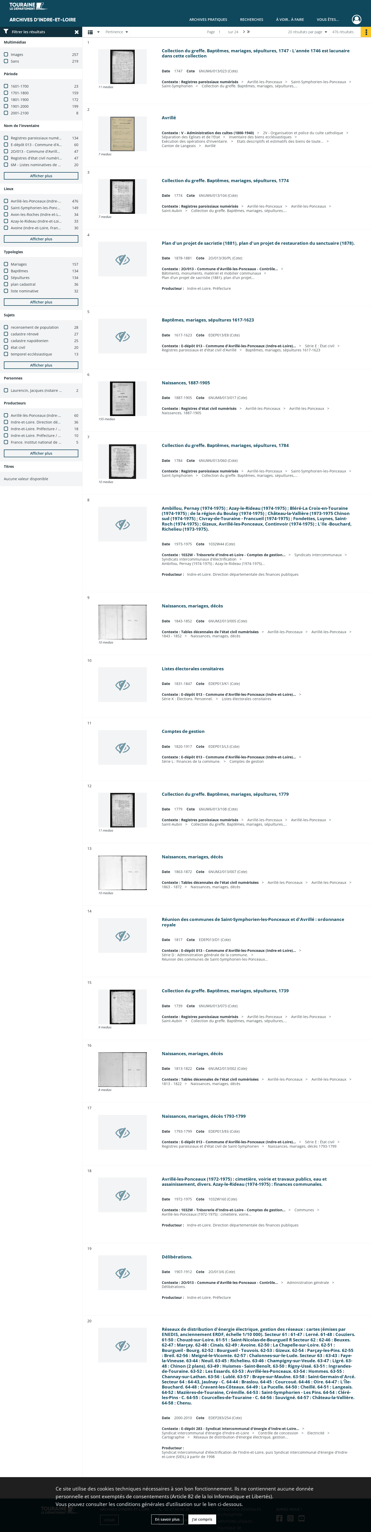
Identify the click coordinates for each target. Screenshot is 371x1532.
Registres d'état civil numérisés (38, 158)
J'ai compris (202, 1519)
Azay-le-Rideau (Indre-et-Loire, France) (44, 221)
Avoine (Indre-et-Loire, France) (37, 227)
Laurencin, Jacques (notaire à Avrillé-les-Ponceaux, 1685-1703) (64, 390)
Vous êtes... (328, 19)
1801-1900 (20, 99)
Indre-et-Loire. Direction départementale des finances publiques (66, 422)
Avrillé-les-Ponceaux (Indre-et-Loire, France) (48, 201)
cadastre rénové (25, 334)
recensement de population (35, 327)
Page (211, 31)
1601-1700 (20, 86)
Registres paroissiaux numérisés (39, 138)
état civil (18, 347)
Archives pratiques (208, 19)
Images (17, 54)
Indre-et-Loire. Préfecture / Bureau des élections (52, 428)
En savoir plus (167, 1519)
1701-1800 (20, 92)
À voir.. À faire (290, 19)
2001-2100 (20, 113)
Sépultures (20, 277)
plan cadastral (23, 284)
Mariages (19, 264)
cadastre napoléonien (29, 340)
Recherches (251, 19)
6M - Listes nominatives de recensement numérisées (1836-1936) (67, 164)
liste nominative (24, 291)
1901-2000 (20, 106)
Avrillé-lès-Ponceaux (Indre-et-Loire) (41, 415)
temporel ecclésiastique (31, 354)
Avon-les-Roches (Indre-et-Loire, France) (45, 214)
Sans (15, 61)
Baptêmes (19, 270)
